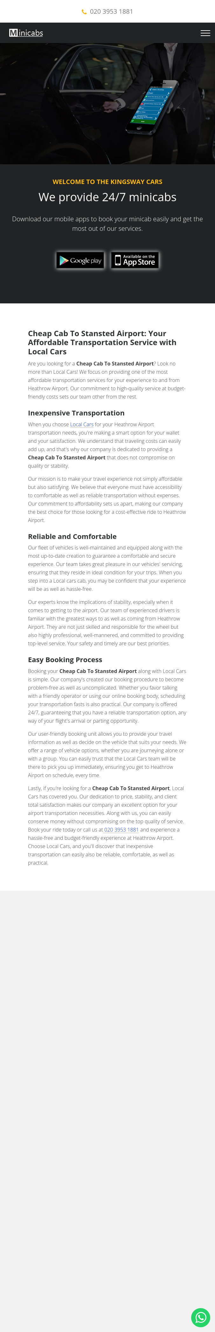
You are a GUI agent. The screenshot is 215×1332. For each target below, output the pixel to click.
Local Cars (82, 424)
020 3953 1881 (111, 11)
